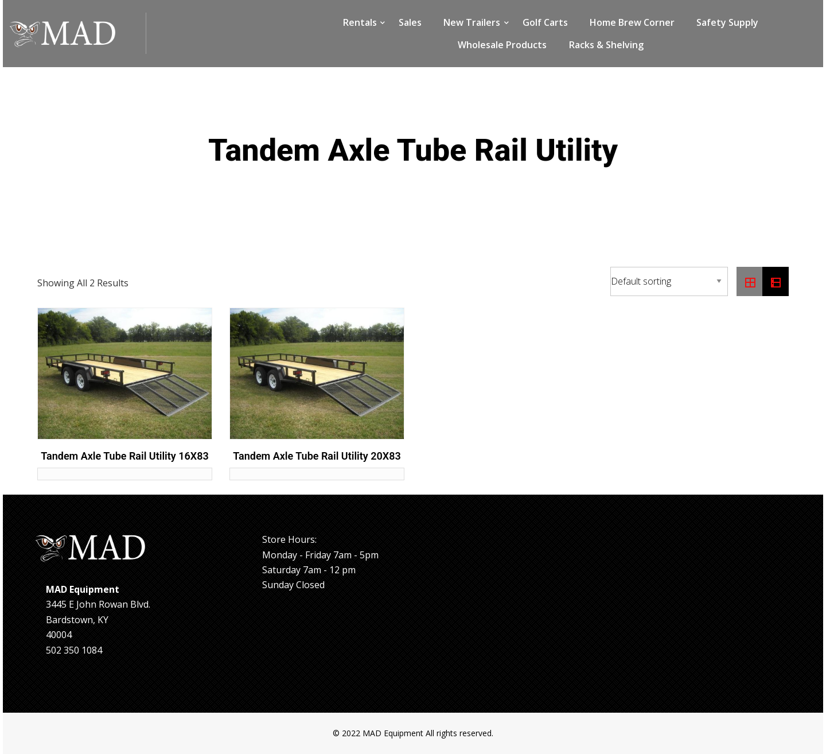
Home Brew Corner (632, 22)
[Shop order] (669, 281)
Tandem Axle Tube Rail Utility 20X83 (317, 456)
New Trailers (471, 22)
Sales (410, 22)
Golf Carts (545, 22)
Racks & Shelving (606, 44)
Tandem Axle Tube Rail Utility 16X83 (125, 456)
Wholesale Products (502, 44)
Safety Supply (727, 22)
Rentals (360, 22)
